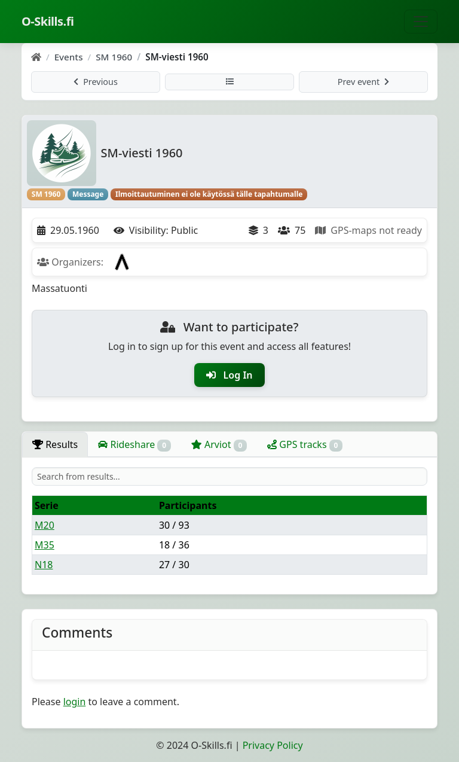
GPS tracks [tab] (304, 445)
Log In (229, 375)
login (74, 701)
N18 (44, 564)
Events (68, 57)
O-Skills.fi (48, 21)
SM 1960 (114, 57)
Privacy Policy (273, 745)
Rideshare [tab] (134, 445)
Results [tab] (55, 444)
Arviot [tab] (219, 445)
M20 (44, 525)
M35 (44, 544)
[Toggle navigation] (420, 21)
